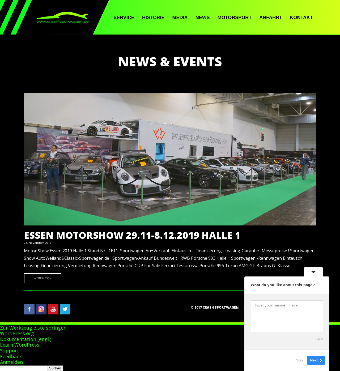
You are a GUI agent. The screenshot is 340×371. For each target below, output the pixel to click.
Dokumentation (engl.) (25, 339)
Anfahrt (270, 17)
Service (123, 17)
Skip (299, 360)
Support (9, 350)
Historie (153, 17)
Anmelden (11, 362)
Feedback (11, 356)
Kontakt (301, 17)
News (203, 17)
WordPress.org (17, 333)
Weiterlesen (43, 278)
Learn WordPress (19, 345)
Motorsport (235, 17)
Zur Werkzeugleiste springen (33, 328)
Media (180, 17)
